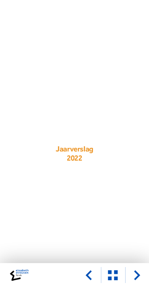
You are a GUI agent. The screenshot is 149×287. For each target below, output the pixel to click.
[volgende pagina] (137, 275)
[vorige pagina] (89, 275)
